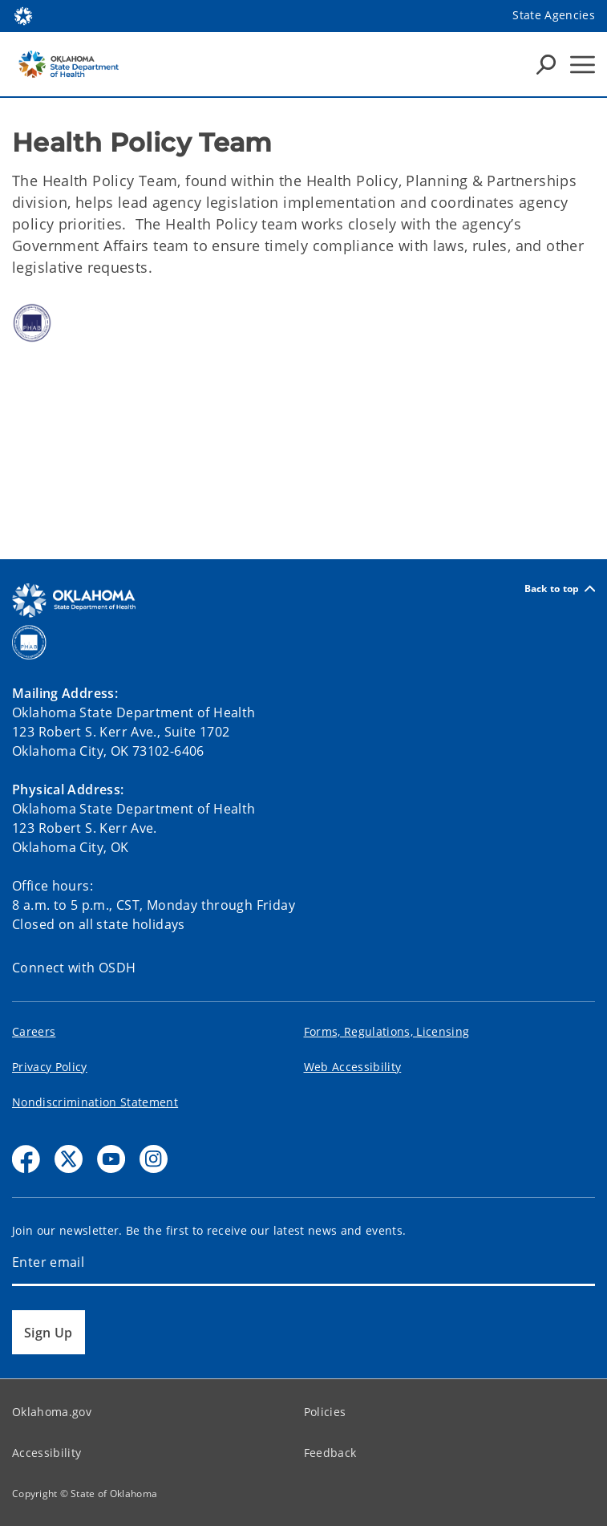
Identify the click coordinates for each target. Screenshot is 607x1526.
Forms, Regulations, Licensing (387, 1031)
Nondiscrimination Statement (95, 1102)
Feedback (330, 1452)
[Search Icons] (546, 64)
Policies (325, 1411)
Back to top (559, 588)
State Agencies (553, 14)
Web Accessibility (353, 1066)
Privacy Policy (49, 1066)
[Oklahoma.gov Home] (23, 14)
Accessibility (46, 1452)
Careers (33, 1031)
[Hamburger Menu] (582, 64)
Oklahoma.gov (51, 1411)
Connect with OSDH (74, 967)
